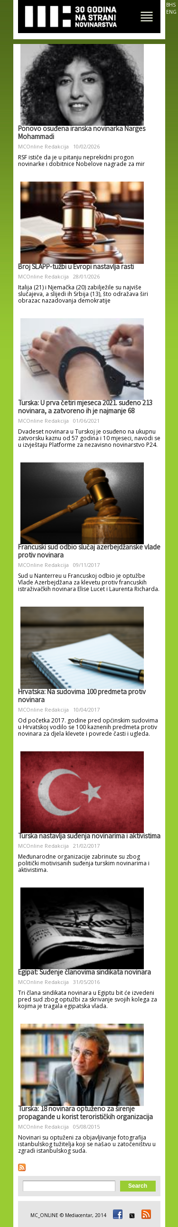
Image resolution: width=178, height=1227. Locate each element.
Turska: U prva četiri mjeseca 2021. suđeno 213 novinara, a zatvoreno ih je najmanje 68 (85, 408)
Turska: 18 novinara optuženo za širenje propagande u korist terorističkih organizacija (85, 1114)
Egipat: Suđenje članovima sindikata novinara (84, 973)
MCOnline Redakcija (43, 146)
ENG (171, 12)
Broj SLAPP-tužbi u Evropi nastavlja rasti (76, 267)
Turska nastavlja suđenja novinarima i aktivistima (89, 837)
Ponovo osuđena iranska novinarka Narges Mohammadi (81, 133)
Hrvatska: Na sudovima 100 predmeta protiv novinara (82, 696)
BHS (171, 4)
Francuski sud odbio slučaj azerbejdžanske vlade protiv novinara (89, 552)
